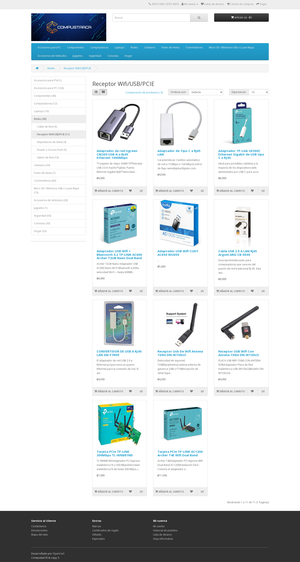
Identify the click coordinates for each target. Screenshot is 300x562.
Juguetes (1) (41, 208)
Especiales (98, 539)
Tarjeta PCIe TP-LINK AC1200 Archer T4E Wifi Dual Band (180, 453)
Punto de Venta (170, 47)
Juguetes (78, 56)
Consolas (112, 56)
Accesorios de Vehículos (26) (51, 200)
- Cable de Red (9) (45, 126)
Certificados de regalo (105, 530)
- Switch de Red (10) (46, 157)
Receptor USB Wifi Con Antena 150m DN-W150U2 (238, 353)
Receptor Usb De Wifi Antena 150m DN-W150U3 (180, 353)
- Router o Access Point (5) (50, 150)
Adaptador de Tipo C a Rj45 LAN (179, 152)
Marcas (96, 526)
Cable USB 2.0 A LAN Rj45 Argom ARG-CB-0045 (237, 253)
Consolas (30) (42, 223)
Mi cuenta (158, 526)
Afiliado (96, 534)
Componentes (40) (45, 96)
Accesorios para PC (49, 47)
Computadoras (99, 47)
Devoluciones (39, 530)
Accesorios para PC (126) (49, 88)
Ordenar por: (178, 92)
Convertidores (194, 47)
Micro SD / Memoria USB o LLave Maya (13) (56, 190)
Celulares (149, 47)
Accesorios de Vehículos (52, 56)
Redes (134, 47)
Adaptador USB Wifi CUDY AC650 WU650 (178, 253)
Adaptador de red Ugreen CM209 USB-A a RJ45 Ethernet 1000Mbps (117, 154)
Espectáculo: (239, 92)
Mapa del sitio (39, 534)
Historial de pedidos (165, 530)
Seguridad (95, 56)
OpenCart (58, 553)
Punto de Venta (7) (44, 173)
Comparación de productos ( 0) (144, 92)
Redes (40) (40, 119)
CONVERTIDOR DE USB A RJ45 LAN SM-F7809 (119, 353)
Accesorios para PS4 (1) (48, 80)
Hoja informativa (163, 539)
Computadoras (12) (45, 103)
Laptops (119, 47)
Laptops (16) (41, 111)
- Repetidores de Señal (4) (50, 142)
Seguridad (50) (42, 215)
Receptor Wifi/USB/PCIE (77, 68)
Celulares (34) (42, 165)
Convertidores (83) (45, 180)
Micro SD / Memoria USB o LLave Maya (231, 47)
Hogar (128, 56)
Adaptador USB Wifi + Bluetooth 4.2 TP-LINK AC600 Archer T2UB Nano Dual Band (119, 254)
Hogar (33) (40, 231)
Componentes (75, 47)
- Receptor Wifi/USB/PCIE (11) (52, 134)
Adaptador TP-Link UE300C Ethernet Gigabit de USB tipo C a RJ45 (241, 154)
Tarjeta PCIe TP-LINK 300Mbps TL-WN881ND (115, 453)
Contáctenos (38, 526)
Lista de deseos (162, 534)
